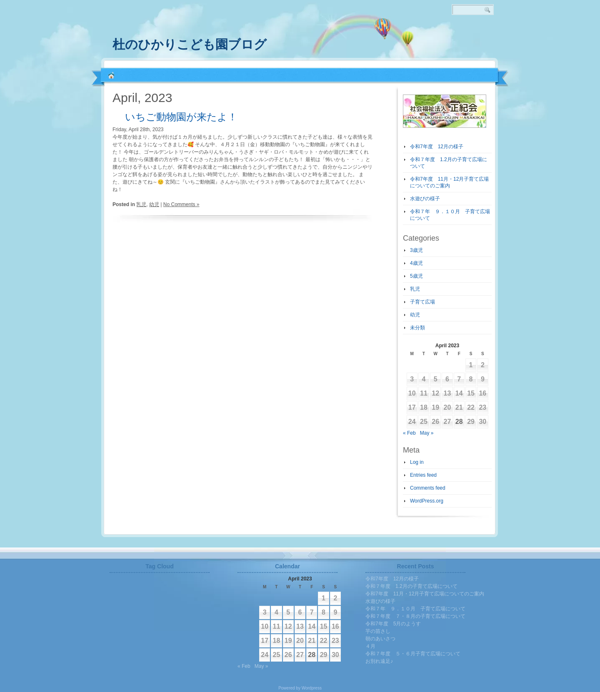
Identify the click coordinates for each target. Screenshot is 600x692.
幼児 (154, 204)
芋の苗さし (377, 631)
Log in (417, 462)
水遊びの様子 (425, 199)
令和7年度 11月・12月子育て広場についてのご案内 (424, 594)
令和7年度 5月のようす (393, 624)
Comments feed (427, 488)
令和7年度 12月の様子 (436, 146)
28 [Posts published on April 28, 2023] (459, 421)
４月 (370, 646)
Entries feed (423, 475)
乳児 (141, 204)
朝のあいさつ (380, 639)
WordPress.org (426, 501)
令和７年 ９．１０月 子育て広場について (415, 609)
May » (427, 433)
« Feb (409, 433)
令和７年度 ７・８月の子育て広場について (415, 616)
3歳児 (416, 250)
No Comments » (181, 204)
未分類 (417, 328)
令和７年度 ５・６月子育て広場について (412, 654)
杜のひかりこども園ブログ (189, 44)
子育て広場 (422, 302)
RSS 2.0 (496, 41)
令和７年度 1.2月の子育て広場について (411, 586)
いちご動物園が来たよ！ (181, 116)
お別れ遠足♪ (379, 661)
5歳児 (416, 276)
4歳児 (416, 263)
